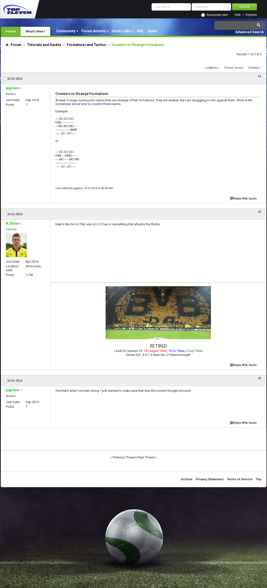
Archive (187, 479)
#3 (259, 378)
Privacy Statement (210, 479)
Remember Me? (217, 15)
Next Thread (146, 457)
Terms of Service (239, 479)
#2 (259, 211)
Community (65, 31)
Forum (11, 31)
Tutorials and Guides (44, 45)
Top (259, 479)
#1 (259, 76)
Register (251, 15)
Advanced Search (249, 32)
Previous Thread (124, 457)
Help (237, 15)
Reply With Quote (244, 198)
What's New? (35, 31)
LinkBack (211, 67)
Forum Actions (93, 31)
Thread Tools (232, 67)
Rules (152, 31)
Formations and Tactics (86, 45)
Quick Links (121, 31)
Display (253, 67)
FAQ (140, 31)
